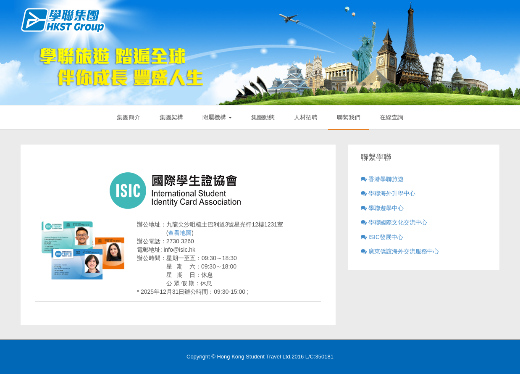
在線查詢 (391, 117)
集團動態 (263, 117)
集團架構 (171, 117)
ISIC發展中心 (382, 237)
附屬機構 (217, 117)
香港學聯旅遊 (382, 179)
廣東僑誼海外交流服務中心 (400, 251)
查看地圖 (180, 232)
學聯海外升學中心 (388, 193)
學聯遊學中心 (382, 208)
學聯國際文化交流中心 (394, 222)
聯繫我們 (348, 117)
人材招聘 (306, 117)
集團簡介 (128, 117)
